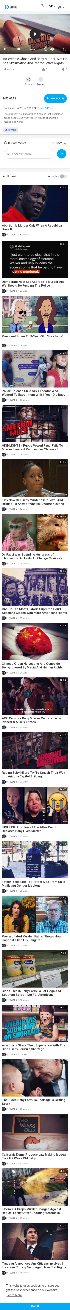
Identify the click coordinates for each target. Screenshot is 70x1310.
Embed (41, 81)
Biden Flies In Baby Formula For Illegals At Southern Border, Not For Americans (31, 993)
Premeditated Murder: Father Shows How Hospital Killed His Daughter (31, 938)
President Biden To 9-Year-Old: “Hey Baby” (32, 336)
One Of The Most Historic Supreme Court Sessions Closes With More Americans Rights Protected (34, 612)
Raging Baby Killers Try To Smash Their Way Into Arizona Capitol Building (33, 774)
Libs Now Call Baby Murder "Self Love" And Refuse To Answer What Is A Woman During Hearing (33, 503)
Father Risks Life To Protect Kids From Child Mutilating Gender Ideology (33, 883)
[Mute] (52, 49)
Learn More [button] (14, 1295)
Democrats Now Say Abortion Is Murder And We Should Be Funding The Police (33, 283)
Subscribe (55, 98)
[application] (35, 34)
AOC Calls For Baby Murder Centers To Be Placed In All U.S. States (32, 720)
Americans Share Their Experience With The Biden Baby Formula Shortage (33, 1047)
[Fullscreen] (65, 49)
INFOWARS (9, 98)
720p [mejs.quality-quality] (59, 49)
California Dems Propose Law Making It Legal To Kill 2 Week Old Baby (34, 1156)
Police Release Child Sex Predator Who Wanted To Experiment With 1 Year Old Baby (33, 392)
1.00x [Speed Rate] (39, 49)
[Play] (5, 49)
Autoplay (53, 176)
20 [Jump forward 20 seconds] (46, 49)
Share (28, 81)
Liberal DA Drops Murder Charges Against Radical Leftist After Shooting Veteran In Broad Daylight (31, 1212)
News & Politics (47, 108)
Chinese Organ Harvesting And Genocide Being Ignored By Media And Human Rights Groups (32, 667)
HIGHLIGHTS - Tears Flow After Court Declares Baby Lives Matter (29, 829)
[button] (51, 6)
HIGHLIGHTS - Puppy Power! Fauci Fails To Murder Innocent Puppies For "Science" (32, 447)
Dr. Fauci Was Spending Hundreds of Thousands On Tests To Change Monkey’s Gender (32, 558)
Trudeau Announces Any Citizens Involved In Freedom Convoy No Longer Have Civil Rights (34, 1265)
